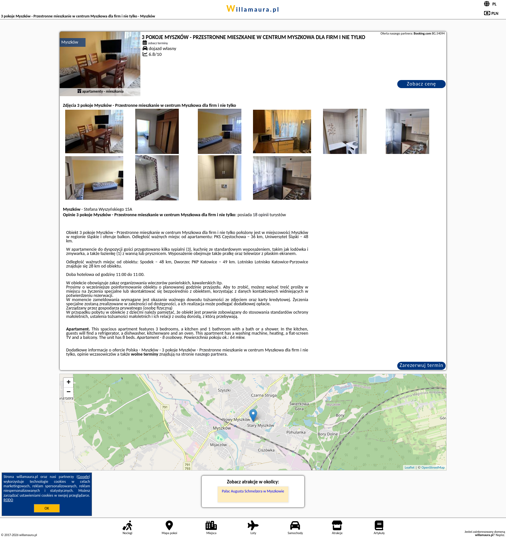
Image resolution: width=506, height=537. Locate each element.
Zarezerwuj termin (421, 365)
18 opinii (260, 215)
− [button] (68, 392)
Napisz (500, 535)
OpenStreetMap (433, 467)
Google (83, 476)
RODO (8, 500)
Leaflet (409, 467)
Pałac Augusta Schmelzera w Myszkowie (253, 491)
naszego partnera (211, 354)
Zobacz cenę (421, 84)
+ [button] (68, 383)
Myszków (69, 42)
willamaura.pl (252, 9)
